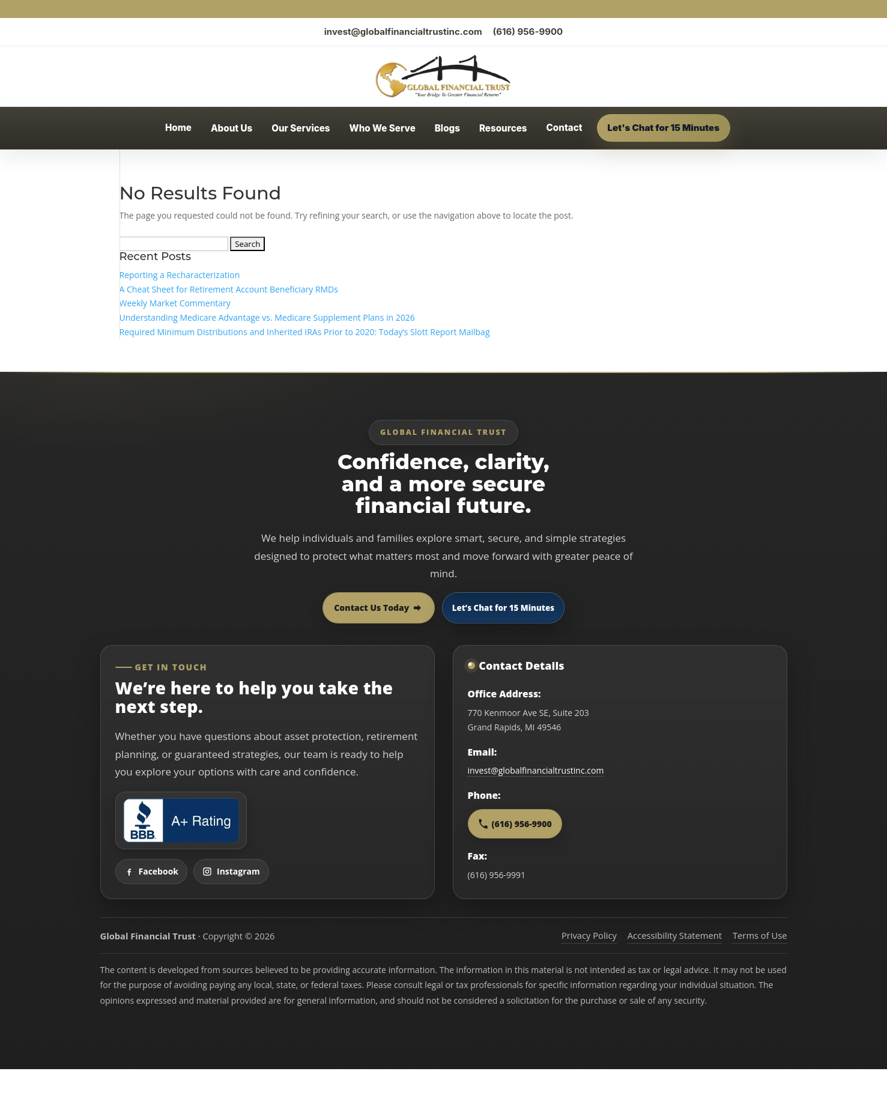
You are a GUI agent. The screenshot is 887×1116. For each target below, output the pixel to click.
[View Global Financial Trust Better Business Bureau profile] (181, 820)
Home (178, 127)
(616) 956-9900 (528, 31)
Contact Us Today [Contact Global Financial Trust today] (378, 607)
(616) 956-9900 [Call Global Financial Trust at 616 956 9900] (515, 823)
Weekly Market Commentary (175, 303)
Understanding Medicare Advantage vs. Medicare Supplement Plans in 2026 (267, 317)
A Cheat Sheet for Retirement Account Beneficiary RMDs (229, 289)
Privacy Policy (589, 935)
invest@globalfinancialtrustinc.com (403, 31)
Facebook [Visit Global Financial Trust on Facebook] (151, 871)
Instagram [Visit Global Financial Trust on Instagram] (231, 871)
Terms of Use (760, 935)
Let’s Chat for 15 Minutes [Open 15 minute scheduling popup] (503, 607)
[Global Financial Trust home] (443, 76)
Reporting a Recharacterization (180, 275)
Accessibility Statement (675, 935)
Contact (564, 127)
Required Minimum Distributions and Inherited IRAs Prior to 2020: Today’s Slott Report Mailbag (305, 332)
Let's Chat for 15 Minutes (663, 127)
